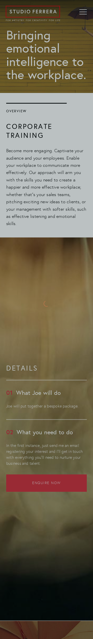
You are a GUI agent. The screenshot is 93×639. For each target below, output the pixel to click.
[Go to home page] (33, 13)
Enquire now (46, 483)
